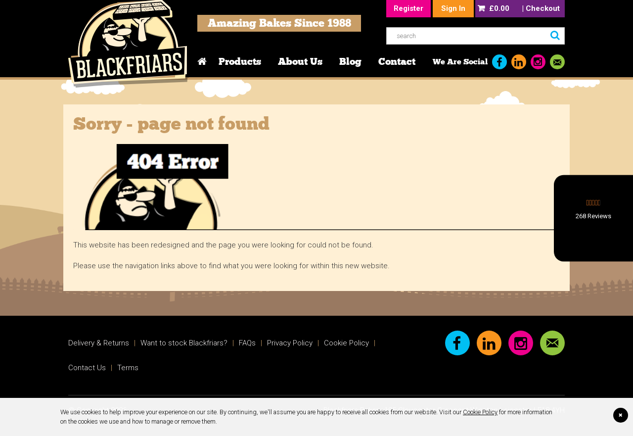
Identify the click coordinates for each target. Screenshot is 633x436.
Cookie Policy (480, 412)
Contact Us (87, 367)
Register (408, 8)
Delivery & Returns (98, 343)
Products (240, 61)
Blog (350, 61)
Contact (396, 61)
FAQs (247, 343)
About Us (300, 61)
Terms (127, 367)
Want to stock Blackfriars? (183, 343)
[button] (593, 218)
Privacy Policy (290, 343)
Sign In (453, 8)
